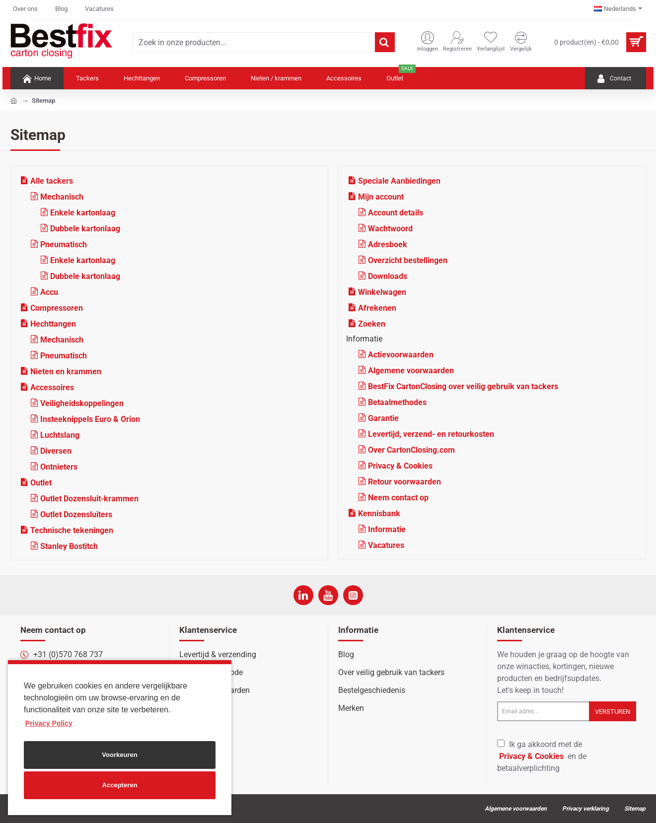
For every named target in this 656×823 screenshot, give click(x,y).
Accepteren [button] (120, 785)
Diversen (56, 451)
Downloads (387, 276)
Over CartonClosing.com (411, 450)
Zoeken (371, 324)
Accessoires (52, 387)
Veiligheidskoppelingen (82, 403)
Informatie (387, 529)
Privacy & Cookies (400, 466)
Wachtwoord (390, 228)
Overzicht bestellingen (407, 260)
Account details (395, 212)
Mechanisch (61, 197)
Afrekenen (377, 308)
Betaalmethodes (397, 402)
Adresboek (387, 244)
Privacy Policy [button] (49, 723)
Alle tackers (51, 181)
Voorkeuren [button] (119, 754)
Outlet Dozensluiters (76, 514)
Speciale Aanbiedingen (399, 181)
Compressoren (56, 308)
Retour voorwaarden (404, 481)
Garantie (383, 418)
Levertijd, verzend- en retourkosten (431, 434)
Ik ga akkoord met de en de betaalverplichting (541, 756)
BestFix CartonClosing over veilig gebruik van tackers (463, 386)
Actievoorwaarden (401, 354)
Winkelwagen (382, 292)
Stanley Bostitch (69, 546)
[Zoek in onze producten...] (385, 42)
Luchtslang (59, 435)
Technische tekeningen (71, 530)
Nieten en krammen (65, 371)
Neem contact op (398, 497)
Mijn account (381, 197)
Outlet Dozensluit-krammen (89, 498)
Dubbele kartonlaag (85, 228)
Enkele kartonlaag (82, 212)
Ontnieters (58, 467)
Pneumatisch (63, 244)
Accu (49, 292)
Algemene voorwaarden (411, 370)
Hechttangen (53, 324)
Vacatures (386, 545)
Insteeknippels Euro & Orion (90, 419)
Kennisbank (379, 513)
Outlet (41, 482)
